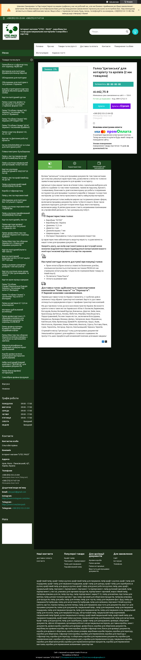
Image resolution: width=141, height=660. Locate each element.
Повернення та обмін (123, 46)
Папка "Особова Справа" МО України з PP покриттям (14, 120)
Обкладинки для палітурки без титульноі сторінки (14, 201)
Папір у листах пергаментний (15, 195)
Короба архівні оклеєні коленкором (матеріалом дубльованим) (13, 356)
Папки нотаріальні (96, 566)
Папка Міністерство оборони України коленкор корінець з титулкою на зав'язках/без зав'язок (15, 338)
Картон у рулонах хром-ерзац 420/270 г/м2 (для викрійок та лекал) (15, 273)
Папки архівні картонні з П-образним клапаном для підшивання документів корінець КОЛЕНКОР (14, 319)
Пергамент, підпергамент (75, 561)
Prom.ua (84, 652)
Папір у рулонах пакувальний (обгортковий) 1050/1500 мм (15, 164)
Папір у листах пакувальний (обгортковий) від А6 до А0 (14, 157)
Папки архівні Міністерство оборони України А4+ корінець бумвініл (15, 235)
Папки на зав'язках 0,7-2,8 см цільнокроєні (14, 304)
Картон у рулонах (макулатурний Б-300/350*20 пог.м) (15, 171)
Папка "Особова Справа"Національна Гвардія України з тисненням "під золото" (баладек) (14, 287)
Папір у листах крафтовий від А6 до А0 (15, 179)
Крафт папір (69, 558)
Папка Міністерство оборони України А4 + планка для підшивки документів (15, 243)
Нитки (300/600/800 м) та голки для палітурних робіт (16, 146)
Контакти (106, 46)
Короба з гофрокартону (12, 191)
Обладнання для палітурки (14, 78)
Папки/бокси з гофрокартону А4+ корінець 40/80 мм (15, 66)
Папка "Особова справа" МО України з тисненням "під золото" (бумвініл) (14, 112)
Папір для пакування (72, 564)
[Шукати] (127, 32)
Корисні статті (58, 53)
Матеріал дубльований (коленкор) (12, 311)
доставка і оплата (44, 558)
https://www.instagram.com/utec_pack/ (17, 498)
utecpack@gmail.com (17, 492)
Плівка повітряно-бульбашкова (16, 151)
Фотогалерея (42, 53)
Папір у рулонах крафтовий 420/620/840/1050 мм (14, 185)
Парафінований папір (73, 567)
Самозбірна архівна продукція (15, 377)
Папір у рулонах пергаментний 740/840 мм (15, 208)
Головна (39, 46)
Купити (101, 106)
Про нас (50, 46)
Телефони (118, 564)
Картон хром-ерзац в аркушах (15, 280)
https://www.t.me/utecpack (13, 504)
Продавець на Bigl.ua (70, 655)
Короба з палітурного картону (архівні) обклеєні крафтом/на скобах (15, 91)
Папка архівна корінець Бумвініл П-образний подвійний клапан (12, 328)
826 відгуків (114, 2)
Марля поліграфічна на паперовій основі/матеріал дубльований (14, 347)
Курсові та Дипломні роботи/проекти (15, 139)
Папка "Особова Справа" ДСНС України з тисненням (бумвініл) (16, 126)
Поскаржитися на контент (71, 657)
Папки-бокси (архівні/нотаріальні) (11, 372)
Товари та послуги (66, 46)
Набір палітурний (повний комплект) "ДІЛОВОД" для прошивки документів (14, 364)
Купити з (120, 106)
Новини (6, 389)
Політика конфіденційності (94, 657)
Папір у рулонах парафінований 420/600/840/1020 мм (16, 214)
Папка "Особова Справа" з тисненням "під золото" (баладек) (13, 297)
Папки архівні (94, 563)
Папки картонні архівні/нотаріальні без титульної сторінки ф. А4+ (14, 226)
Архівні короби (95, 560)
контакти (41, 561)
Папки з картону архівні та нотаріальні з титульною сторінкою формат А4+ (13, 104)
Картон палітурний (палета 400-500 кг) (14, 251)
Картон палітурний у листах (14, 220)
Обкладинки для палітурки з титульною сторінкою (15, 83)
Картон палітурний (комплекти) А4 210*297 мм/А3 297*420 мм (16, 258)
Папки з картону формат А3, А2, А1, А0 (14, 133)
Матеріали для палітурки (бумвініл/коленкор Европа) (14, 72)
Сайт (116, 558)
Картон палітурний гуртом (14, 97)
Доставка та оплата (89, 46)
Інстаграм (118, 561)
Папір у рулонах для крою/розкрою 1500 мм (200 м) (14, 266)
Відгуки (6, 384)
